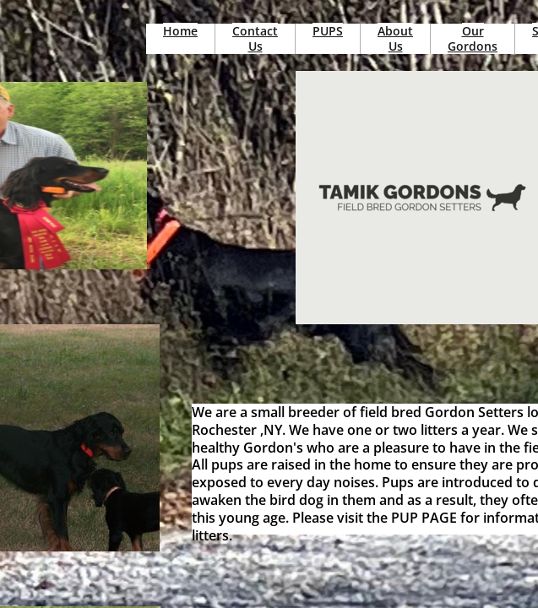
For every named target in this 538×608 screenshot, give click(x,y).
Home (180, 31)
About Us (395, 38)
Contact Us (255, 38)
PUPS (327, 31)
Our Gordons (472, 38)
